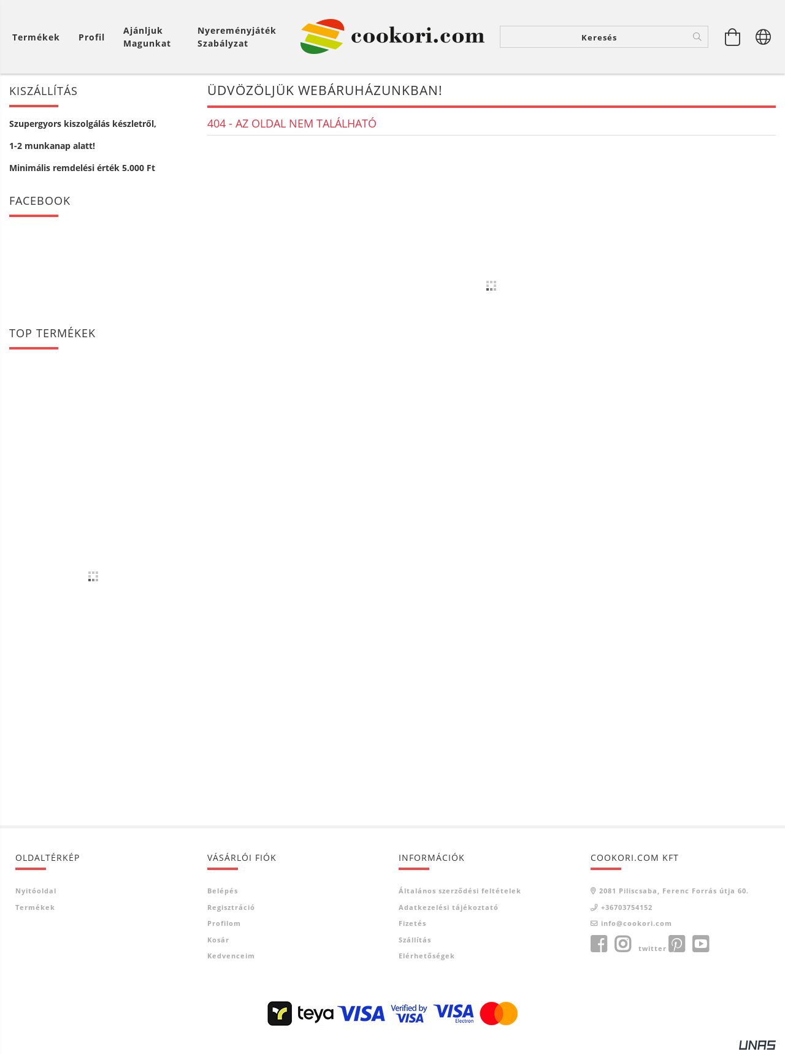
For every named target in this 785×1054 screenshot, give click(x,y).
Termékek (35, 907)
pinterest (676, 944)
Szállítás (415, 939)
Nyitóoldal (35, 890)
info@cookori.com (636, 923)
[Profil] (91, 37)
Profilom (224, 923)
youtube (700, 944)
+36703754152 (627, 907)
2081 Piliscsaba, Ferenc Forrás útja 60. (674, 890)
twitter (652, 948)
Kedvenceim (231, 955)
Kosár (218, 939)
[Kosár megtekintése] (39, 37)
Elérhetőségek (427, 955)
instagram (622, 944)
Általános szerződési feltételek (460, 890)
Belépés (222, 890)
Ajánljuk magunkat (147, 37)
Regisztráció (231, 907)
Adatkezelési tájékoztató (449, 907)
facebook (599, 944)
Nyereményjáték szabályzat (237, 37)
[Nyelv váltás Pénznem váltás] (763, 36)
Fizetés (412, 923)
